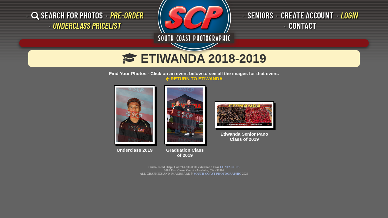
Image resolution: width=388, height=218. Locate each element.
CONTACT (302, 25)
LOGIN (349, 15)
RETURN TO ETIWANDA (194, 78)
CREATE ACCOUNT (307, 15)
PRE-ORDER (126, 15)
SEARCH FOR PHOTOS (67, 15)
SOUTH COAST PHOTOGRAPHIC (217, 173)
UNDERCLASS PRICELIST (87, 25)
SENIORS (260, 15)
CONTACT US (229, 167)
